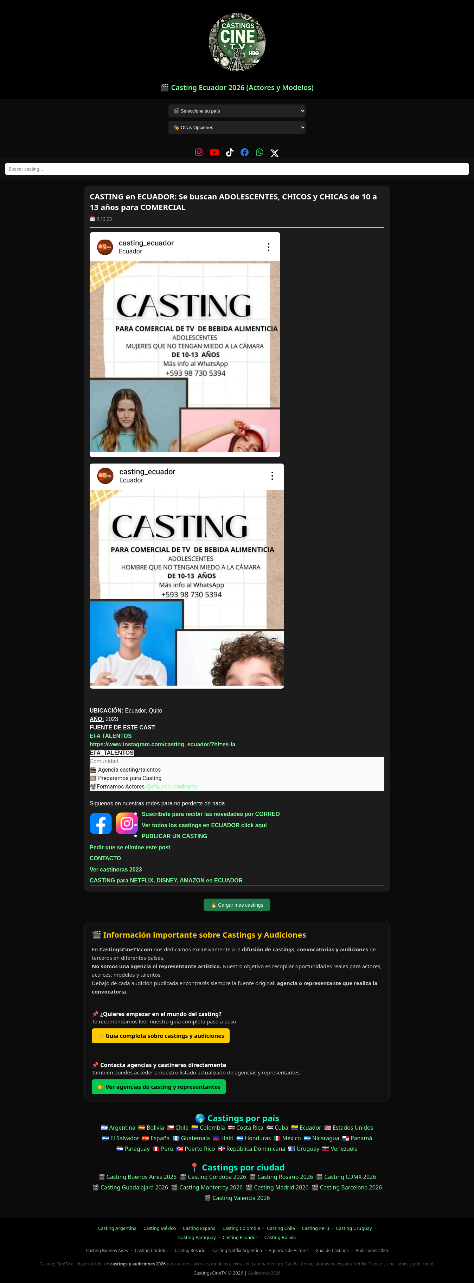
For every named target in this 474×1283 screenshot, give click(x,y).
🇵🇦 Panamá (357, 1138)
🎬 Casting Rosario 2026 (281, 1177)
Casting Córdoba (151, 1250)
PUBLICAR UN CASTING (174, 836)
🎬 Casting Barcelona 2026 (347, 1187)
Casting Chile (281, 1228)
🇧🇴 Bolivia (151, 1127)
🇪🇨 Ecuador (306, 1127)
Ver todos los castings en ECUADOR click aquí (204, 825)
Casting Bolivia (280, 1237)
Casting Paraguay (197, 1237)
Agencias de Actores (288, 1250)
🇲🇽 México (287, 1138)
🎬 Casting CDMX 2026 (346, 1177)
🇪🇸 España (155, 1138)
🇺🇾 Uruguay (303, 1149)
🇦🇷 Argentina (118, 1127)
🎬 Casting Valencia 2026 (237, 1198)
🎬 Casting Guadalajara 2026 (130, 1187)
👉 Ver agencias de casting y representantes (158, 1087)
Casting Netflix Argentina (237, 1250)
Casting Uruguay (354, 1228)
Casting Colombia (241, 1228)
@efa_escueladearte (171, 786)
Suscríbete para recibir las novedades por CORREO (211, 814)
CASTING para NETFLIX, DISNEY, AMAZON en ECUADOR (166, 880)
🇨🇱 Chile (177, 1127)
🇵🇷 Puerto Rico (195, 1149)
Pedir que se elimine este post (130, 847)
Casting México (159, 1228)
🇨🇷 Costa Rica (245, 1127)
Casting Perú (315, 1228)
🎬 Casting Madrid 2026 (276, 1187)
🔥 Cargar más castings (237, 905)
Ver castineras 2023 (116, 870)
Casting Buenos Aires (107, 1250)
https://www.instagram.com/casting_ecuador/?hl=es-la (162, 744)
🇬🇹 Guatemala (191, 1138)
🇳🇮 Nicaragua (321, 1138)
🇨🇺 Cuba (277, 1127)
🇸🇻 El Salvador (120, 1138)
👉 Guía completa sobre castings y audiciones (160, 1036)
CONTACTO (105, 858)
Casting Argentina (117, 1228)
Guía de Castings (331, 1250)
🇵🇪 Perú (163, 1149)
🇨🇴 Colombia (208, 1127)
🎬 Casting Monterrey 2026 (207, 1187)
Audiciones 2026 (372, 1250)
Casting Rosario (189, 1250)
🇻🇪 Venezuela (340, 1149)
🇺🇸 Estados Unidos (348, 1127)
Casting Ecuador (240, 1237)
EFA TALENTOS (111, 736)
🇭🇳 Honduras (253, 1138)
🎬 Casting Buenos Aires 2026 (137, 1177)
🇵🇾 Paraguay (133, 1149)
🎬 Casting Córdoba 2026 (212, 1177)
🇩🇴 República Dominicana (252, 1149)
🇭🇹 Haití (223, 1138)
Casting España (199, 1228)
